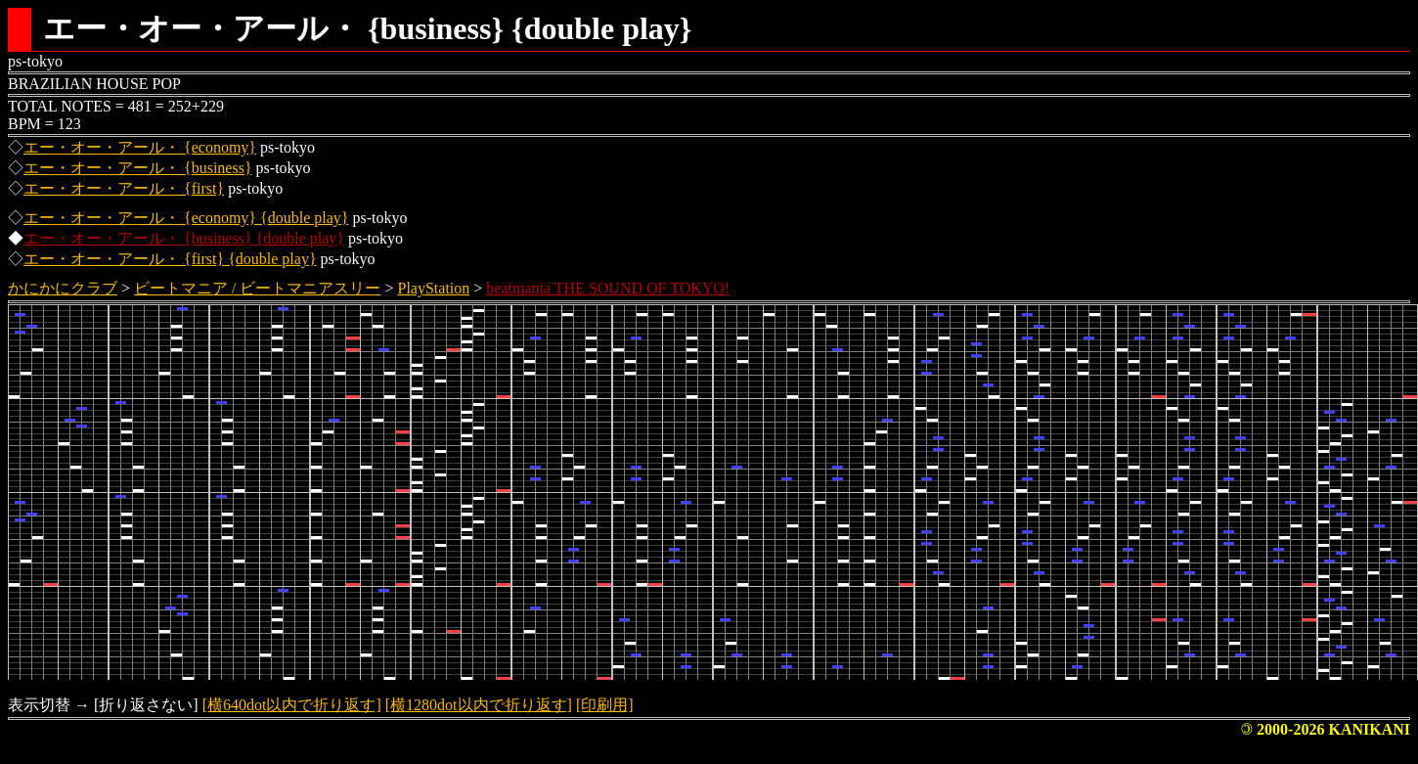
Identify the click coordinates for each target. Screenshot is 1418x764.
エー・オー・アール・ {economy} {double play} (185, 217)
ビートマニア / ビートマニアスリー (257, 288)
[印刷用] (605, 705)
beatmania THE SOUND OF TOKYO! (608, 288)
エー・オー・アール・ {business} (137, 167)
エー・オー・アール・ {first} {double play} (170, 258)
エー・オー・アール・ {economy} (139, 147)
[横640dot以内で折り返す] (291, 705)
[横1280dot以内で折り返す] (478, 705)
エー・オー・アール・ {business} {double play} (183, 238)
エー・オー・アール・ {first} (123, 188)
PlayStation (434, 288)
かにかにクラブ (62, 288)
